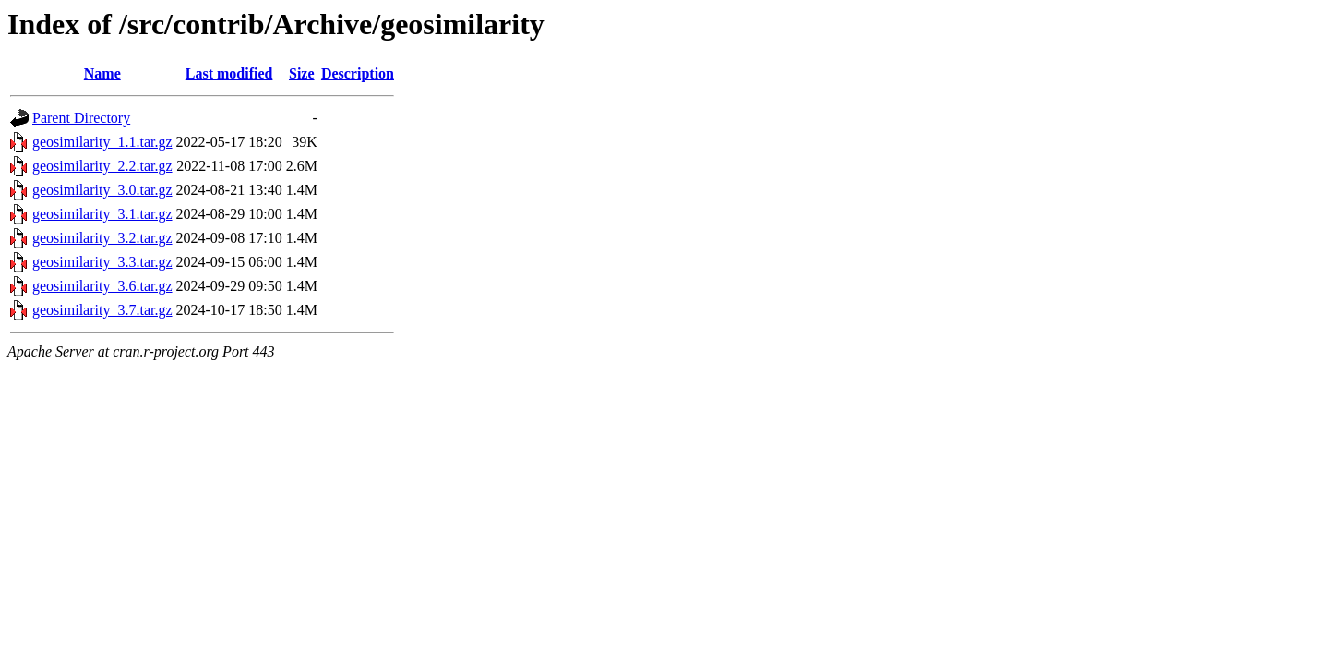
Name (102, 73)
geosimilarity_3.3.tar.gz (102, 262)
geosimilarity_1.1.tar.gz (102, 142)
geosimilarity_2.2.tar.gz (102, 166)
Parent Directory (81, 118)
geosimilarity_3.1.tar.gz (102, 214)
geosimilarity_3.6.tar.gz (102, 286)
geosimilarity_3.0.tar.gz (102, 190)
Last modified (229, 73)
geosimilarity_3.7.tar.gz (102, 310)
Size (302, 73)
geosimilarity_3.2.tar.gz (102, 238)
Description (357, 73)
